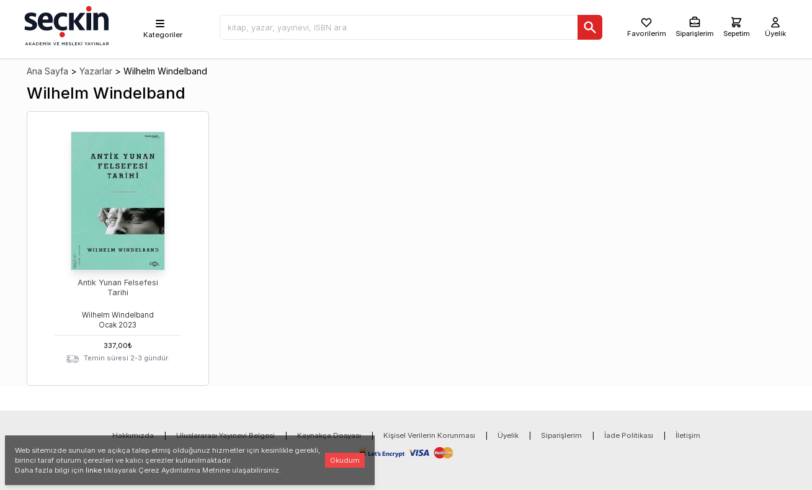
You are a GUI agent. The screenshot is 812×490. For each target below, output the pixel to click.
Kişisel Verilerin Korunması (429, 435)
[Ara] (590, 27)
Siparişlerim (561, 435)
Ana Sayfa (47, 71)
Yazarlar (95, 71)
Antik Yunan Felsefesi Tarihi (118, 287)
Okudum (345, 460)
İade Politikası (628, 435)
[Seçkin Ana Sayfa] (65, 25)
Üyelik (508, 435)
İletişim (688, 435)
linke (94, 470)
